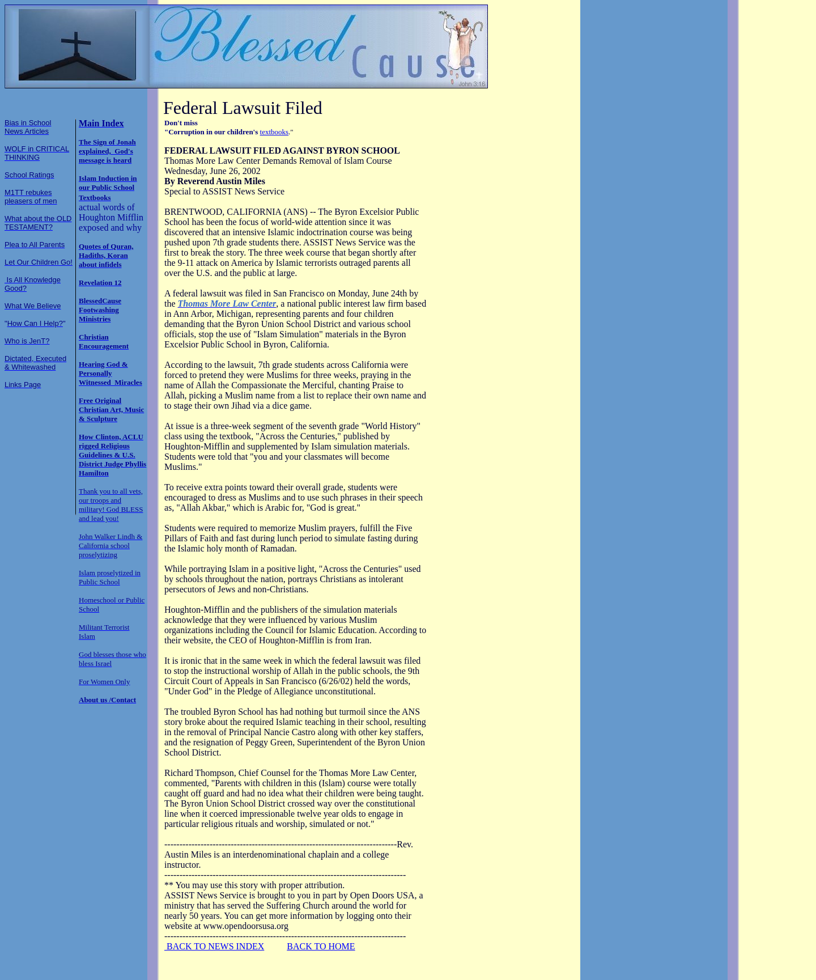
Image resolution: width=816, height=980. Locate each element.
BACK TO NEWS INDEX (214, 946)
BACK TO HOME (321, 946)
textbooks (274, 132)
